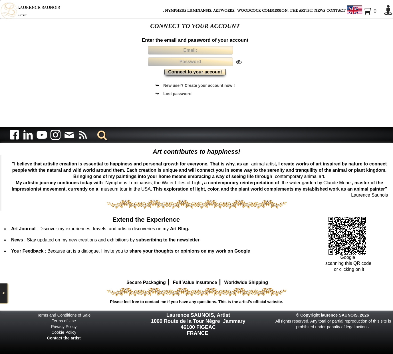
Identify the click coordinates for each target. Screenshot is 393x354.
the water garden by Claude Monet (317, 182)
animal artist (263, 163)
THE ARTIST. (301, 11)
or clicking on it (348, 269)
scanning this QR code (348, 263)
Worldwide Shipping (246, 282)
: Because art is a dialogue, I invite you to (130, 251)
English (364, 10)
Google (348, 257)
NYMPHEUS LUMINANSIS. (188, 11)
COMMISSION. (275, 11)
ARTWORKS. (224, 11)
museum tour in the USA (126, 189)
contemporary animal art (299, 176)
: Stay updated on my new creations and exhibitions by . (106, 239)
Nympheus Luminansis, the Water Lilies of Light (153, 182)
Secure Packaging (146, 282)
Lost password (177, 93)
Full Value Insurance (195, 282)
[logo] (30, 11)
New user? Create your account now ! (199, 85)
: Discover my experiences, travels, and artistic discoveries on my (100, 228)
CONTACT (336, 11)
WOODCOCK (249, 11)
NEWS (319, 11)
